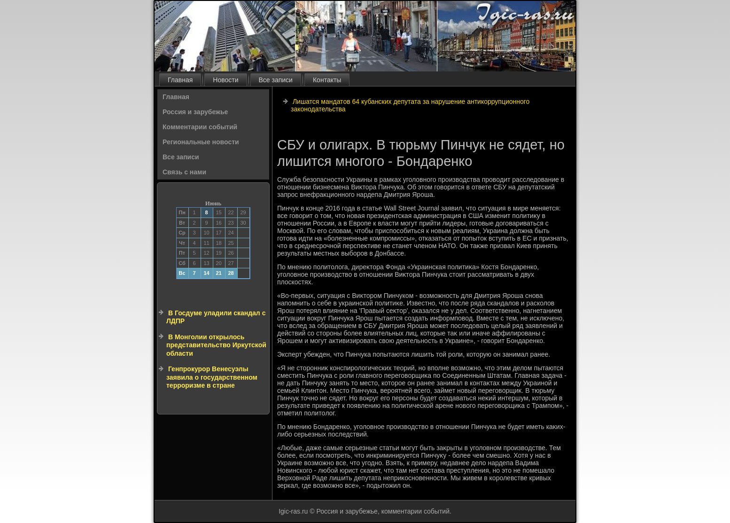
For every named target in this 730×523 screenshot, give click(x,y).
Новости (225, 80)
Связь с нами (184, 172)
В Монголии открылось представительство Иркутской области (216, 345)
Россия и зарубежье (195, 112)
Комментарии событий (200, 127)
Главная (180, 80)
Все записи (276, 80)
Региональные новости (201, 142)
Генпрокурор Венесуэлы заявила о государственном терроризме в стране (211, 377)
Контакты (327, 80)
